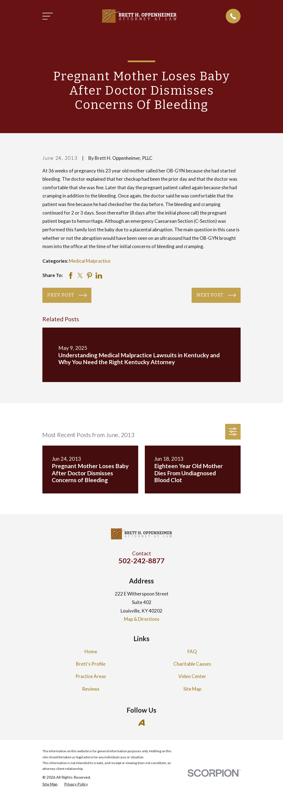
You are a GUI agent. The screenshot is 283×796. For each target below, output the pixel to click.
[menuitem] (50, 784)
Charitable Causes (192, 664)
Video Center (192, 676)
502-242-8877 (141, 560)
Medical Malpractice (89, 261)
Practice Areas (90, 676)
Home (91, 651)
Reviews (90, 689)
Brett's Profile (90, 664)
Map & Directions (141, 619)
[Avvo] (141, 722)
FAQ (192, 651)
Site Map (192, 689)
